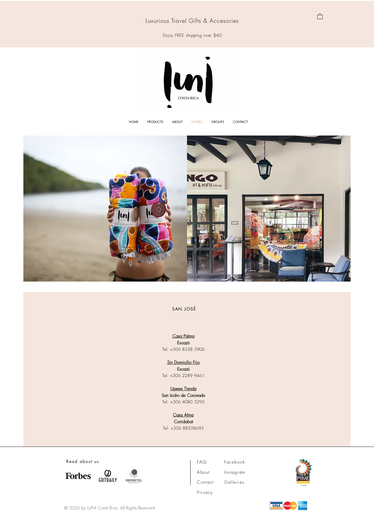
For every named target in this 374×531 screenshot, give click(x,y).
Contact (205, 482)
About (203, 472)
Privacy (205, 492)
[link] (320, 16)
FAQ (202, 462)
